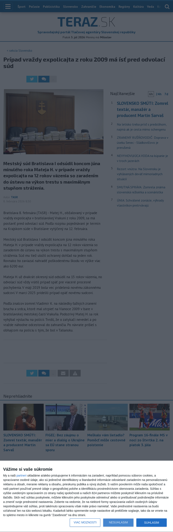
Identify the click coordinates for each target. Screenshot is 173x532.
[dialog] (86, 496)
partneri (21, 475)
